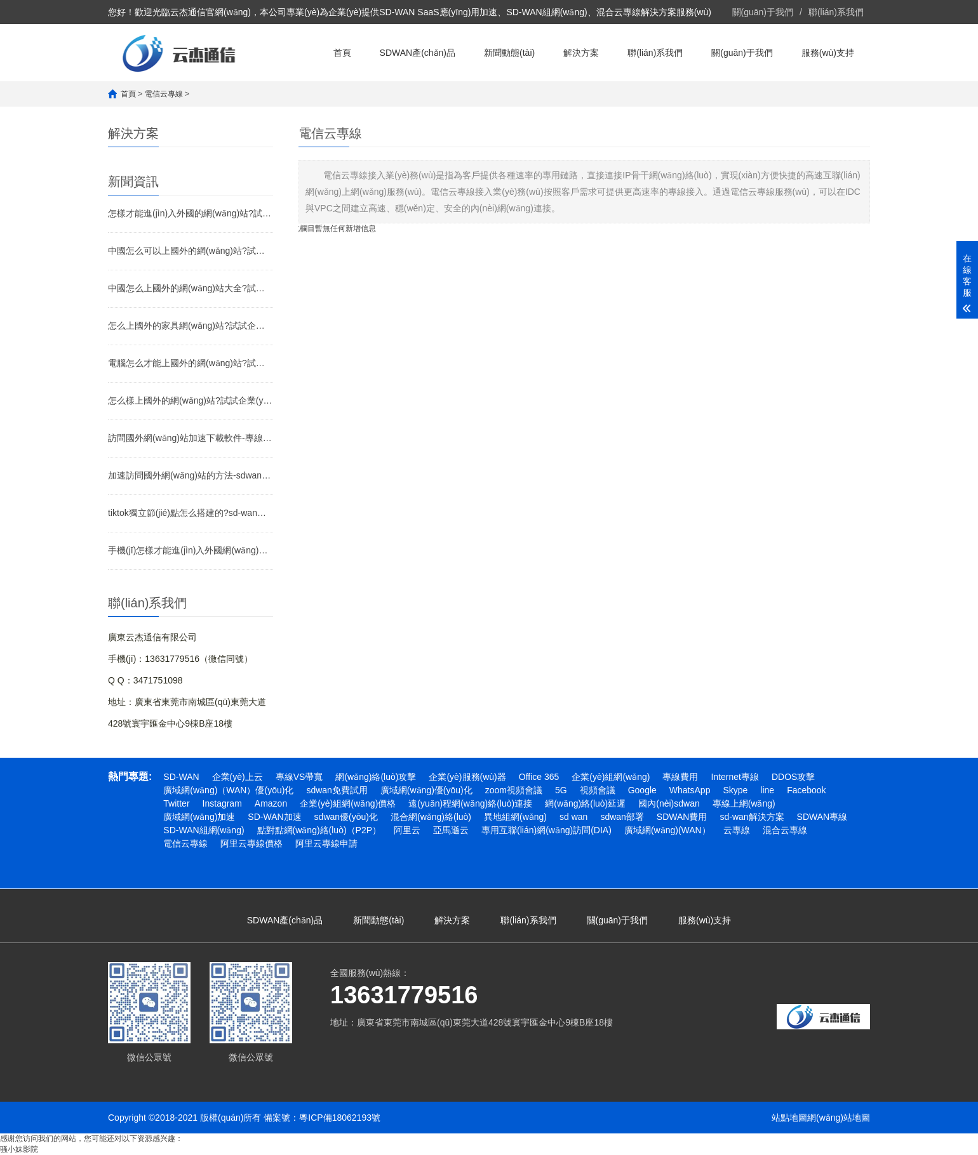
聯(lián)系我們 (836, 12)
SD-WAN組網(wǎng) (203, 830)
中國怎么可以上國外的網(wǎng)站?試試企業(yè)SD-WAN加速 (190, 251)
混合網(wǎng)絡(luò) (431, 817)
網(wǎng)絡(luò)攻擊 (375, 777)
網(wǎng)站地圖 (838, 1117)
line (767, 790)
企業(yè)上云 (237, 777)
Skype (735, 790)
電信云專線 (164, 93)
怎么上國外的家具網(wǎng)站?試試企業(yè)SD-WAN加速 (190, 325)
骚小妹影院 (19, 1149)
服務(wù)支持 (827, 53)
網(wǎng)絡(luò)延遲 (585, 803)
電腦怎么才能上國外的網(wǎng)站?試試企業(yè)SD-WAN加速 (190, 363)
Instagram (222, 803)
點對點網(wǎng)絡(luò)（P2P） (319, 830)
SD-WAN (181, 777)
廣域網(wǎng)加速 (199, 817)
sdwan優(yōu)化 (346, 817)
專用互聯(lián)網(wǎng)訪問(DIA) (546, 830)
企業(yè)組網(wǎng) (611, 777)
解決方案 (581, 53)
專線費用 (680, 777)
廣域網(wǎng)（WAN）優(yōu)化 (228, 790)
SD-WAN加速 (274, 817)
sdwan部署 (621, 817)
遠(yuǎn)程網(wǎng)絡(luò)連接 (470, 803)
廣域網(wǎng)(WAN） (667, 830)
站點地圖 (789, 1117)
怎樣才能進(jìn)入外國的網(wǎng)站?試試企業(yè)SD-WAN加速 (190, 213)
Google (642, 790)
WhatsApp (690, 790)
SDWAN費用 (682, 817)
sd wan (573, 817)
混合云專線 (785, 830)
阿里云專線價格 (251, 843)
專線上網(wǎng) (744, 803)
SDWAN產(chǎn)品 (418, 53)
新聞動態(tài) (509, 53)
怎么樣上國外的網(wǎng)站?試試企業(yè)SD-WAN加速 (190, 400)
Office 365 (539, 777)
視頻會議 (597, 790)
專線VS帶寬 (299, 777)
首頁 (342, 53)
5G (561, 790)
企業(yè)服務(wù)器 (467, 777)
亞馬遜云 (451, 830)
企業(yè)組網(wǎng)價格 (348, 803)
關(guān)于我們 (762, 12)
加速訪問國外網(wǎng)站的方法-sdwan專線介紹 (190, 475)
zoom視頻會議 (513, 790)
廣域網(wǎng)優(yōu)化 (426, 790)
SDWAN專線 (822, 817)
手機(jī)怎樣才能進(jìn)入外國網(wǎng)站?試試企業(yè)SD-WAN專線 (190, 550)
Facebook (806, 790)
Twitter (176, 803)
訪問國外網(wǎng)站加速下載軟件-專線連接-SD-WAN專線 (190, 438)
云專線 (736, 830)
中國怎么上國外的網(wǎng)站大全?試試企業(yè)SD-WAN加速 (190, 288)
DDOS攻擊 (793, 777)
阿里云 (407, 830)
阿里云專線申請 (326, 843)
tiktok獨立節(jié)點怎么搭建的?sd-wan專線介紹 (190, 513)
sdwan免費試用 (336, 790)
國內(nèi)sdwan (668, 803)
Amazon (271, 803)
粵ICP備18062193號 (339, 1117)
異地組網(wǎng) (515, 817)
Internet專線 (734, 777)
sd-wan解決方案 (752, 817)
